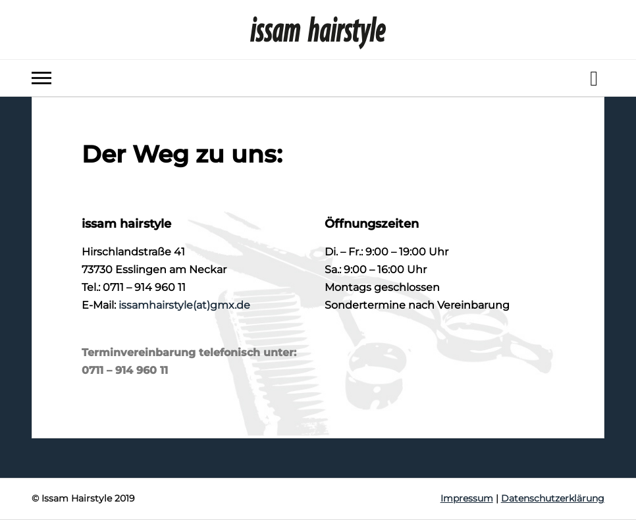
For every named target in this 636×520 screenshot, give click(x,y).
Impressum (466, 498)
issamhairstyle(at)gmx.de (184, 305)
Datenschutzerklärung (552, 498)
